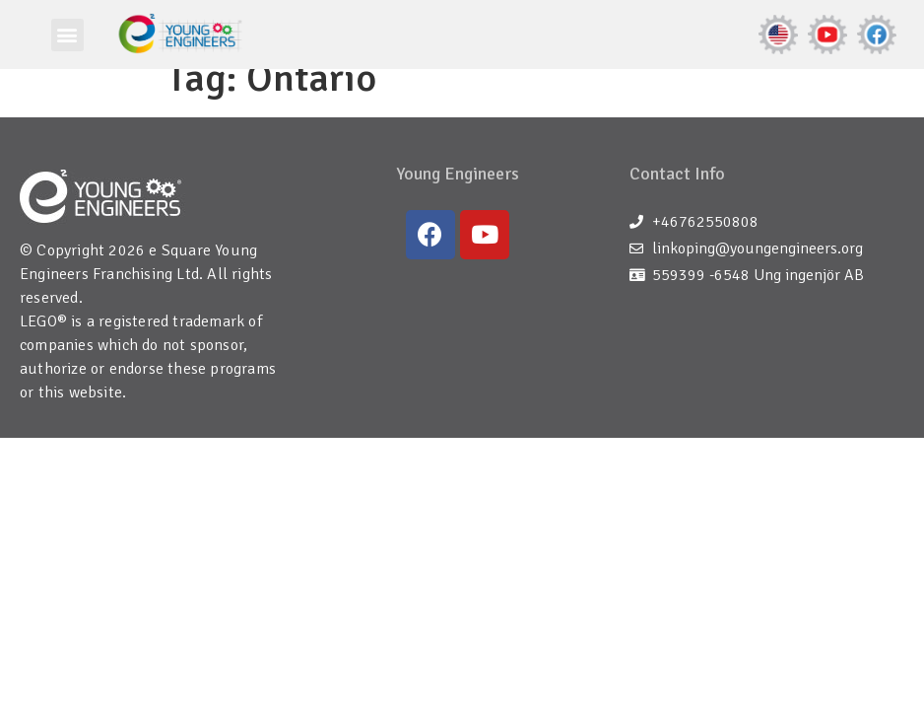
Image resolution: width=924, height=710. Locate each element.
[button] (67, 35)
